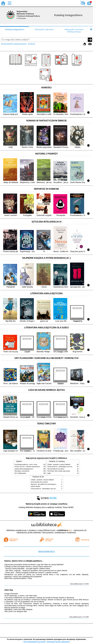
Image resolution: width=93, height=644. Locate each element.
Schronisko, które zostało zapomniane (58, 471)
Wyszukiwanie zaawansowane (14, 44)
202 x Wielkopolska (20, 473)
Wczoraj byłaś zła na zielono (55, 469)
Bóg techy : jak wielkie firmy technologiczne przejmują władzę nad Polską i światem (55, 484)
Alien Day (8, 590)
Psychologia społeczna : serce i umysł (26, 464)
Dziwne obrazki (35, 486)
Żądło (49, 473)
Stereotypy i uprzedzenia (22, 471)
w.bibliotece (63, 530)
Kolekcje (31, 44)
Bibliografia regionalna (44, 29)
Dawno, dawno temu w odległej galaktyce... (23, 561)
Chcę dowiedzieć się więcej (34, 642)
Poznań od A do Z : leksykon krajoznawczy (27, 466)
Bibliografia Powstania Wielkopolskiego (74, 30)
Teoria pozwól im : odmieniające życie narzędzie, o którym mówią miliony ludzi (54, 488)
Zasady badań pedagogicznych (24, 469)
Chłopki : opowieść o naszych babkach (58, 464)
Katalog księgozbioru (14, 29)
